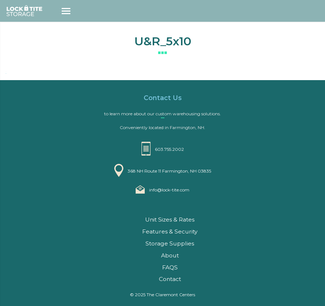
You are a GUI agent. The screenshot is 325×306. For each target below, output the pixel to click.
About (170, 255)
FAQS (170, 267)
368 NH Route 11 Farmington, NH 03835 (169, 171)
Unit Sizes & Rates (169, 219)
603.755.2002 (169, 149)
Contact (170, 279)
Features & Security (169, 231)
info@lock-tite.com (169, 190)
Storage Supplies (169, 243)
